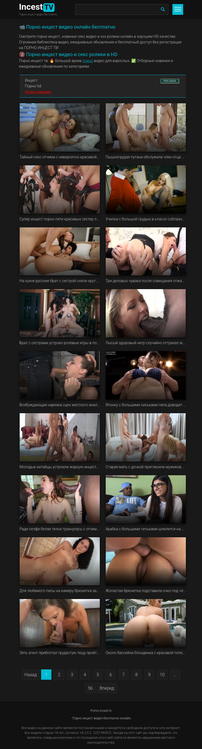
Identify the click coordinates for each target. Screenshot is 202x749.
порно (88, 61)
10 (162, 674)
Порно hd (33, 86)
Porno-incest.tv (101, 711)
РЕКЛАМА (170, 81)
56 (90, 688)
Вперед (107, 688)
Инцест (31, 80)
